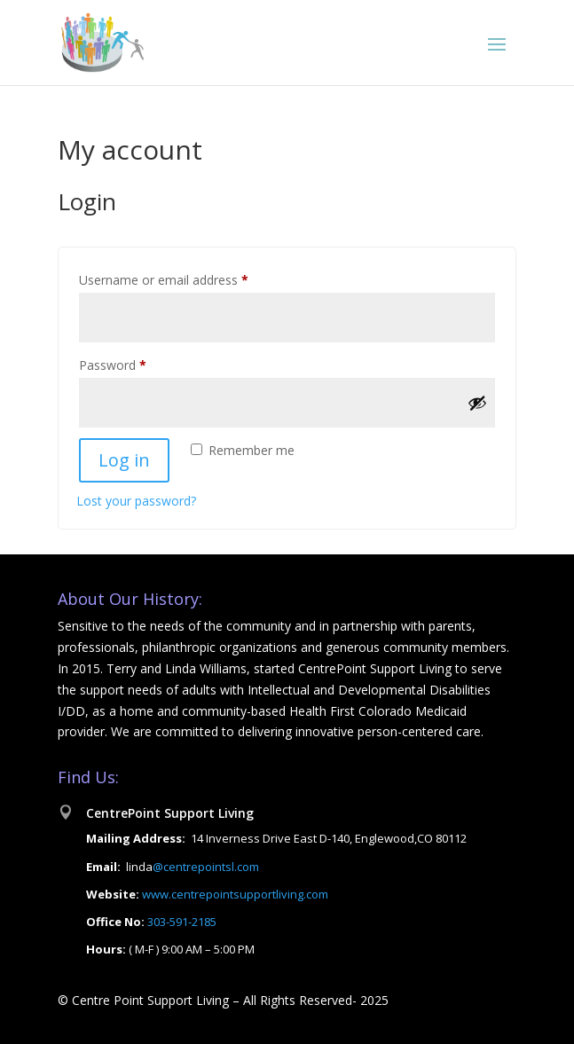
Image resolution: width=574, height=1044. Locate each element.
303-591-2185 (180, 922)
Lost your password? (136, 500)
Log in (124, 460)
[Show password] (477, 402)
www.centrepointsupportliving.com (235, 894)
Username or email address (188, 278)
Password (137, 363)
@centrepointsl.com (206, 867)
